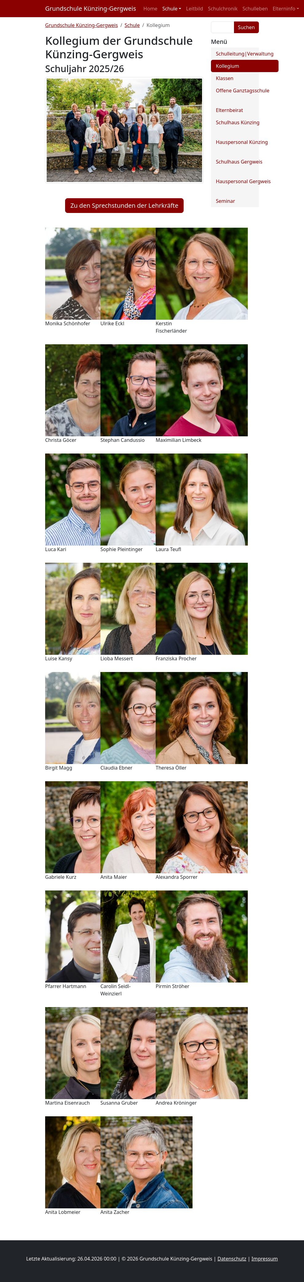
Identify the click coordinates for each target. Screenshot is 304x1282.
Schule (132, 25)
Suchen (246, 27)
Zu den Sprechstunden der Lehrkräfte (124, 205)
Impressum (264, 1258)
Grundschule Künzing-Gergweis (90, 8)
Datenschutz (231, 1258)
